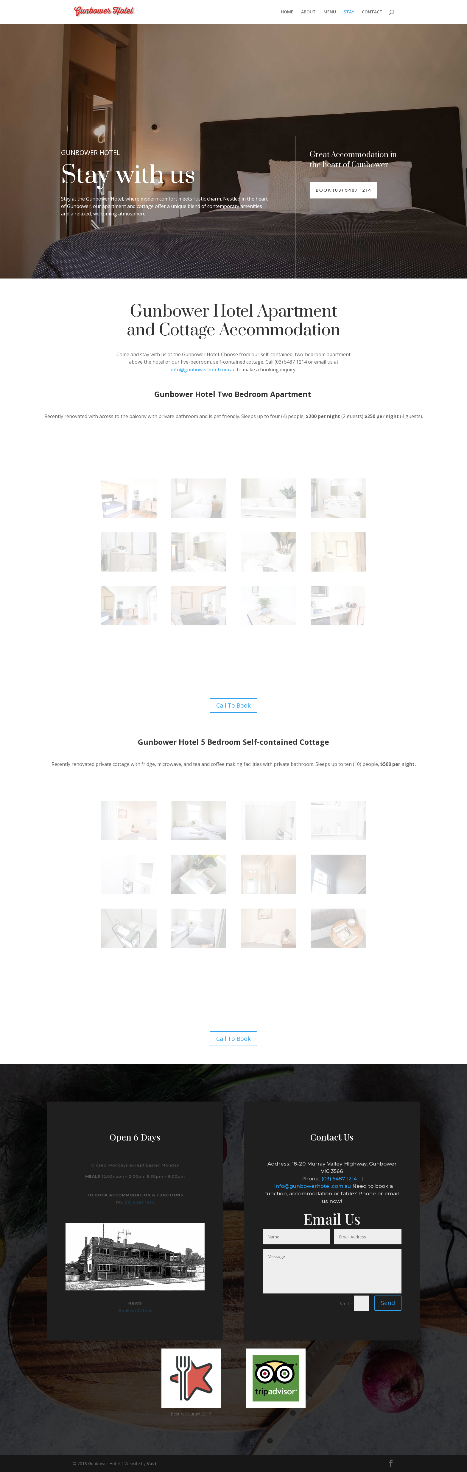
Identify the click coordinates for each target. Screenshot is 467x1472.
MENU (329, 12)
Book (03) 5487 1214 (343, 190)
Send (388, 1303)
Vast (152, 1463)
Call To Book (233, 705)
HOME (287, 12)
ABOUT (308, 12)
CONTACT (372, 12)
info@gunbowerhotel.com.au (203, 369)
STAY (349, 12)
